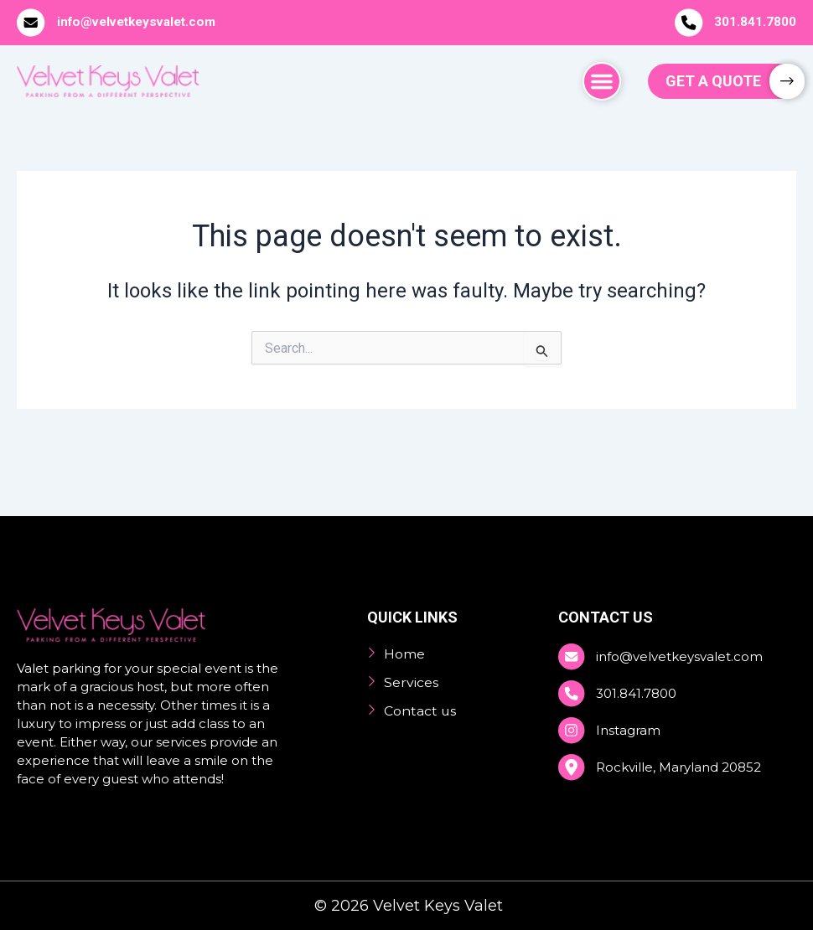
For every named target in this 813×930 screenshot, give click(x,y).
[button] (602, 81)
